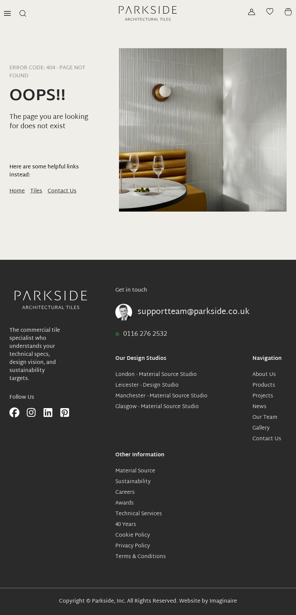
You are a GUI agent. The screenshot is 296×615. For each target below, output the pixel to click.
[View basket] (288, 12)
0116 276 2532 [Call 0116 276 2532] (145, 334)
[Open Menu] (7, 13)
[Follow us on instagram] (31, 413)
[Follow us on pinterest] (65, 413)
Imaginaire (223, 601)
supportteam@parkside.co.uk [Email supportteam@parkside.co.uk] (193, 312)
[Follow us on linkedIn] (48, 413)
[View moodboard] (270, 11)
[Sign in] (251, 12)
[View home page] (148, 13)
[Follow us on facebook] (14, 413)
